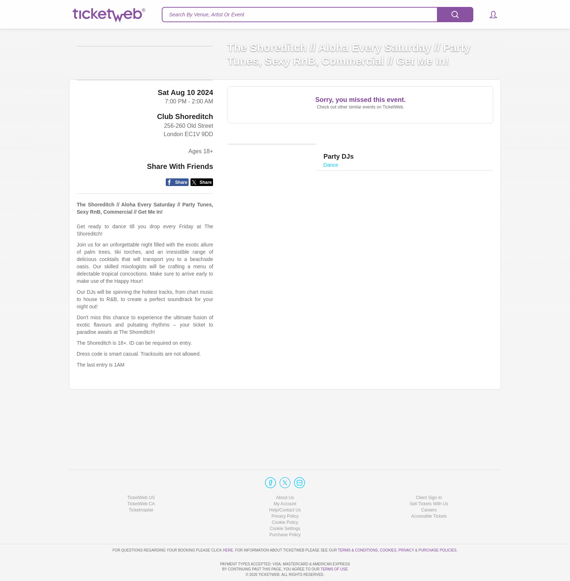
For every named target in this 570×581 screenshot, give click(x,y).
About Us (285, 476)
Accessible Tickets (429, 495)
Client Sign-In (429, 476)
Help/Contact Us (285, 489)
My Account (285, 483)
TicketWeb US (141, 476)
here (228, 529)
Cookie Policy (285, 501)
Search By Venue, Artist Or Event (206, 14)
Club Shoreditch (185, 173)
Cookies (388, 529)
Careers (429, 489)
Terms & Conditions (358, 529)
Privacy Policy (285, 495)
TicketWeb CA (141, 483)
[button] (490, 14)
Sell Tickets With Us (429, 483)
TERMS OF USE (334, 569)
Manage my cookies (285, 507)
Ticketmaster (141, 489)
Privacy (406, 529)
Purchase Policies (437, 529)
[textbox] (317, 14)
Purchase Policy (285, 514)
